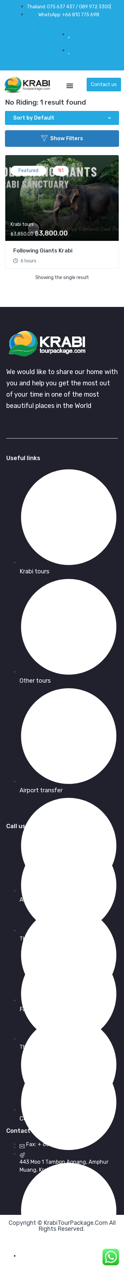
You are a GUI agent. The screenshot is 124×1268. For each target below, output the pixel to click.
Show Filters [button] (62, 139)
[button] (69, 84)
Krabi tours (22, 224)
